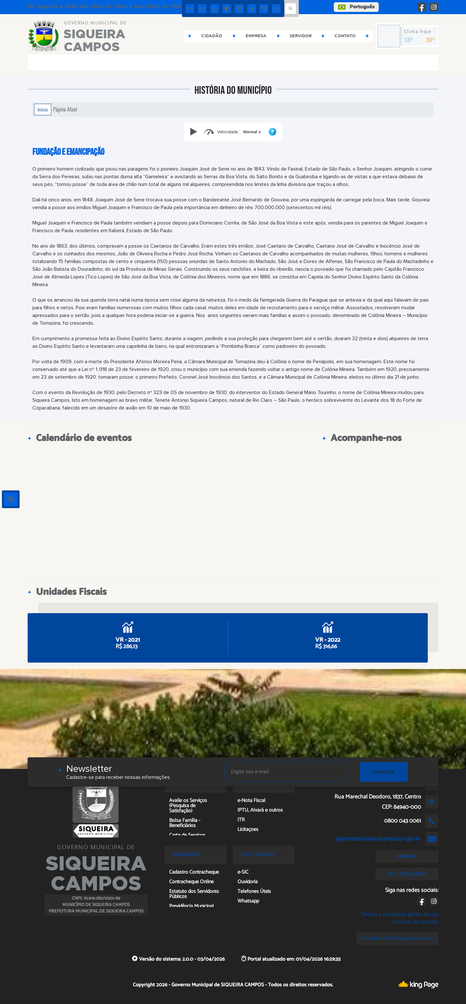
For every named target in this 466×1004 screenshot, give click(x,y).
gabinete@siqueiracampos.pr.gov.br (378, 839)
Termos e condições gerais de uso (399, 914)
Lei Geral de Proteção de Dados (397, 938)
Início (43, 109)
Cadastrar (384, 772)
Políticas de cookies (415, 922)
